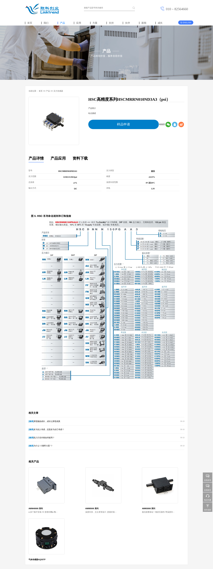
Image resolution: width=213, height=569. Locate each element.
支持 (111, 23)
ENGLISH (185, 22)
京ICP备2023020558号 (98, 552)
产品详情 (34, 157)
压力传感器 (58, 91)
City (78, 535)
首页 (29, 23)
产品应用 (51, 157)
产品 (62, 23)
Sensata (39, 535)
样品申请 (96, 123)
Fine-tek (63, 535)
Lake (71, 535)
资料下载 (68, 157)
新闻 (143, 23)
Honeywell (28, 535)
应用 (78, 23)
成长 (160, 23)
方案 (95, 23)
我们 (46, 23)
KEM (47, 535)
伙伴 (127, 23)
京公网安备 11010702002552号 (118, 552)
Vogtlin (54, 535)
